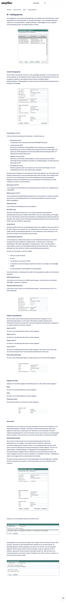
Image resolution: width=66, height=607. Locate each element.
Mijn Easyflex (36, 3)
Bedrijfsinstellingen (32, 9)
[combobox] (54, 3)
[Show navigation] (63, 598)
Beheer (24, 9)
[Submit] (45, 3)
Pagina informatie (17, 9)
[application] (65, 606)
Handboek (9, 9)
